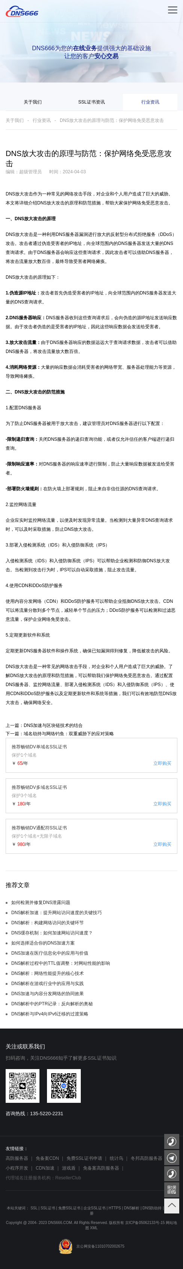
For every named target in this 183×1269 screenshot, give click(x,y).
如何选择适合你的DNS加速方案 (43, 943)
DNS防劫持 (152, 1208)
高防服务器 (17, 1158)
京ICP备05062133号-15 (145, 1223)
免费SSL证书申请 (84, 1158)
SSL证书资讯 (91, 102)
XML (94, 1228)
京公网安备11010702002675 (91, 1246)
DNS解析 (131, 1208)
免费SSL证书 (69, 1208)
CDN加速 (45, 1168)
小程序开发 (17, 1168)
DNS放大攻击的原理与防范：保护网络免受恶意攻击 (112, 120)
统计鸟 (116, 1158)
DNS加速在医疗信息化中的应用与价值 (49, 953)
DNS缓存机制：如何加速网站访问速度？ (52, 933)
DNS (10, 194)
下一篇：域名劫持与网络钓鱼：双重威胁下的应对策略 (60, 733)
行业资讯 (150, 102)
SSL (34, 1208)
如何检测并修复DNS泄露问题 (40, 902)
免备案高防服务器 (101, 1168)
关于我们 (33, 102)
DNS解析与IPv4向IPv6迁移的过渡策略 (49, 1014)
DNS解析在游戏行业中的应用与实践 (47, 983)
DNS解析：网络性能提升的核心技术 (47, 973)
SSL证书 (48, 1208)
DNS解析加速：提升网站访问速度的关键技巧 (56, 912)
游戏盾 (69, 1168)
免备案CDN (47, 1158)
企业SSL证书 (94, 1208)
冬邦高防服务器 (146, 1158)
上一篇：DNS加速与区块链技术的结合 (44, 725)
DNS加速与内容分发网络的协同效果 (47, 993)
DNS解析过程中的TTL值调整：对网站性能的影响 (60, 963)
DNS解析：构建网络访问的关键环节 (47, 922)
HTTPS (115, 1208)
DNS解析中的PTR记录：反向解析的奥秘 (52, 1003)
